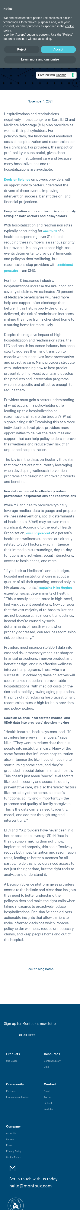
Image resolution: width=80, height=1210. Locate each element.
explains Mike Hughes (56, 588)
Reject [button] (21, 49)
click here (27, 1035)
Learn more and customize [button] (40, 59)
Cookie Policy (13, 1157)
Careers (10, 1139)
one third (50, 231)
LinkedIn (48, 1103)
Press (9, 1145)
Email (47, 1091)
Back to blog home (40, 969)
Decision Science (17, 179)
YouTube (48, 1109)
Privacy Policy (14, 1151)
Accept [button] (58, 49)
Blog (46, 1066)
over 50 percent (38, 533)
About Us (11, 1133)
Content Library (52, 1060)
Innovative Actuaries (17, 1097)
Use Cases (11, 1060)
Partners (11, 1091)
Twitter (47, 1097)
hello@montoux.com (30, 1185)
